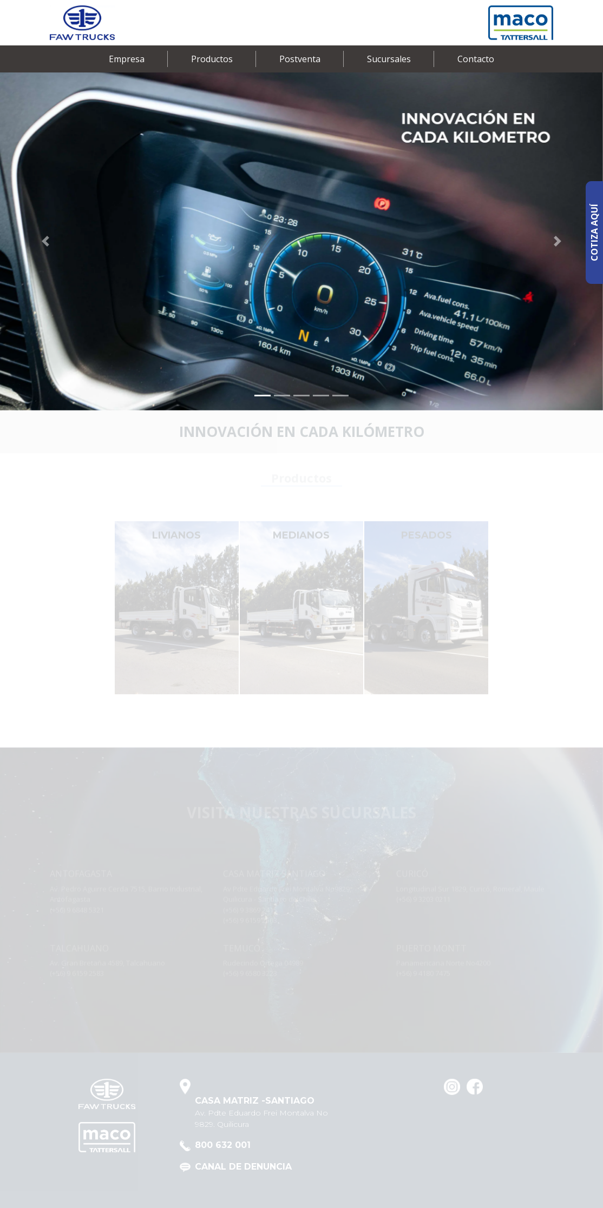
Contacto (475, 59)
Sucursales (389, 59)
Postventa (299, 59)
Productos (212, 59)
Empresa (127, 59)
